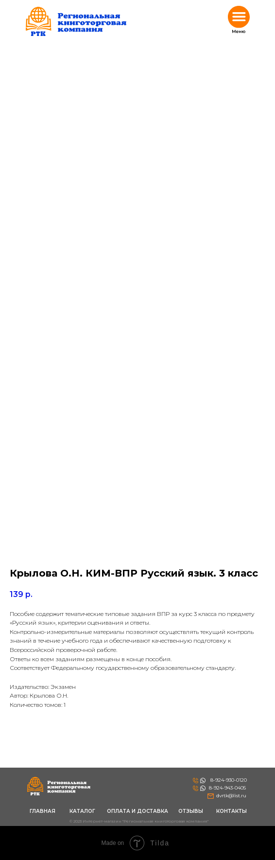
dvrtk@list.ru (231, 795)
